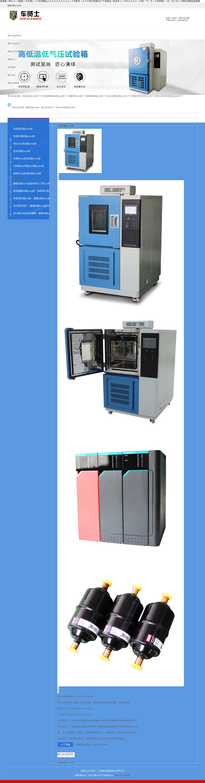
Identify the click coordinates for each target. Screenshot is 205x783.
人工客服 (65, 744)
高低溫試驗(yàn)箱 (30, 96)
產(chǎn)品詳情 (65, 754)
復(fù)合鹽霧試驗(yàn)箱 (117, 96)
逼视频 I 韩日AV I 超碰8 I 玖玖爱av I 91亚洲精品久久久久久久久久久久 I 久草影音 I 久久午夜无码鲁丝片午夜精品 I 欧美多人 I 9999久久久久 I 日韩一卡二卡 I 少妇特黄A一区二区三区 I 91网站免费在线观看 (100, 1)
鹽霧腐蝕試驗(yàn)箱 (94, 96)
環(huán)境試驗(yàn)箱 (65, 107)
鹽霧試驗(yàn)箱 (75, 96)
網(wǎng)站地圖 (122, 775)
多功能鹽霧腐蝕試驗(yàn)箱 (52, 96)
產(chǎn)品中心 (47, 107)
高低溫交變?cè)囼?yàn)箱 (141, 96)
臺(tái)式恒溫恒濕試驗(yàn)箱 (167, 96)
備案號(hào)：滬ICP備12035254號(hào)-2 (94, 775)
